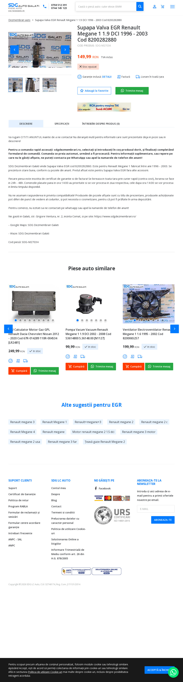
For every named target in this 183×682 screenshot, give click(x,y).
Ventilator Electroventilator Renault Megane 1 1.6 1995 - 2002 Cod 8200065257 (148, 334)
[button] (15, 50)
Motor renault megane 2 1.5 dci (93, 432)
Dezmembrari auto (19, 20)
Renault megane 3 (22, 422)
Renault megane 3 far (62, 442)
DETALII (107, 76)
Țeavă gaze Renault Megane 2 (105, 442)
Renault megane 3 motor (138, 432)
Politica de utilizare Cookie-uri (45, 672)
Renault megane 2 (121, 422)
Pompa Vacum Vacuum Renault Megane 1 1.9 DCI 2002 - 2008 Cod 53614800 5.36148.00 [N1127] (88, 334)
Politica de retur (18, 500)
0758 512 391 (59, 5)
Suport (12, 488)
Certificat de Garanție (22, 494)
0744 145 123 (59, 8)
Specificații (62, 123)
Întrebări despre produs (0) (101, 123)
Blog (54, 500)
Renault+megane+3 (88, 422)
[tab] (25, 123)
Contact (56, 506)
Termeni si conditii (63, 512)
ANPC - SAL (15, 539)
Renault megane (54, 432)
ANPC (11, 545)
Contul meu (58, 488)
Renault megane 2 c (154, 422)
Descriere (26, 123)
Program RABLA (18, 506)
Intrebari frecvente (20, 533)
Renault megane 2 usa (25, 442)
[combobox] (109, 6)
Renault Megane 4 (22, 432)
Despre (55, 494)
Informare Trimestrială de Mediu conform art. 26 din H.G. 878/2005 (67, 554)
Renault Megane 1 (54, 422)
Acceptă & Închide (159, 670)
